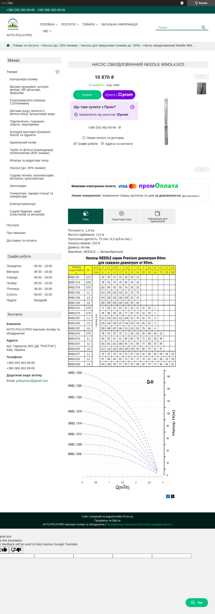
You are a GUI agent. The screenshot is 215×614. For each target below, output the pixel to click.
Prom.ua (128, 516)
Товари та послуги (26, 45)
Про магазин (16, 233)
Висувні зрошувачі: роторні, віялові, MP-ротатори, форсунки (29, 90)
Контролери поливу (24, 79)
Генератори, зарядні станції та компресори (31, 195)
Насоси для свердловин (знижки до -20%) (110, 45)
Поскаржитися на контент (122, 524)
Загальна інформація (119, 24)
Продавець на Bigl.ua (107, 520)
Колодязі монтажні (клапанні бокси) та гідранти (30, 133)
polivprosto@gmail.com (32, 380)
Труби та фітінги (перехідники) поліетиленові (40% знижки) (31, 151)
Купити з (119, 95)
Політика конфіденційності (156, 524)
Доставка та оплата (21, 240)
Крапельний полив (23, 142)
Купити (87, 95)
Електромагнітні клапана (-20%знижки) (27, 102)
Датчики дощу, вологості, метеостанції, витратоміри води (32, 112)
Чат (197, 603)
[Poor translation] (16, 550)
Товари (88, 24)
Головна (47, 24)
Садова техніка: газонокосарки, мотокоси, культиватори (32, 177)
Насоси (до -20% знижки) (60, 45)
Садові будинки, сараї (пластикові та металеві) (27, 213)
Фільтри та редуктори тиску (29, 160)
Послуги (68, 24)
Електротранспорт (23, 204)
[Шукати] (203, 27)
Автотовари (18, 186)
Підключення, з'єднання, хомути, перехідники (27, 123)
